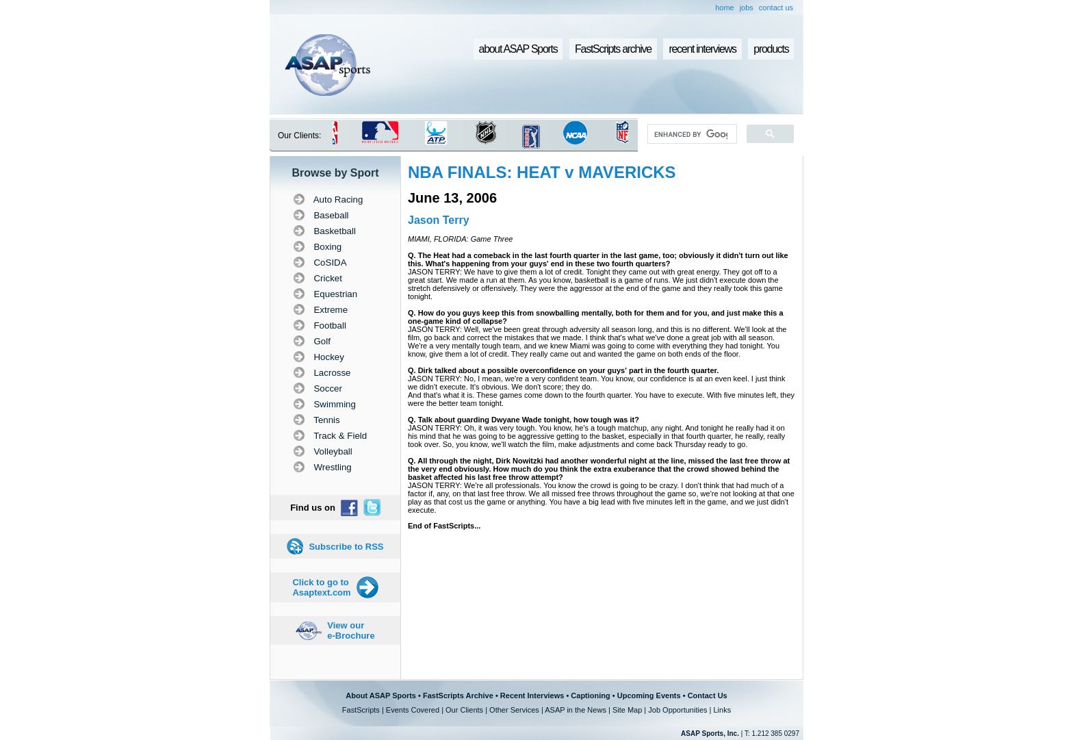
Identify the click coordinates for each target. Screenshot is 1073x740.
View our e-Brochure (350, 630)
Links (722, 710)
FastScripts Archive (458, 695)
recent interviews (702, 49)
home (724, 7)
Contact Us (707, 695)
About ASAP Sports (381, 695)
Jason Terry (438, 220)
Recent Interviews (532, 695)
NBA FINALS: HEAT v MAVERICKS (542, 172)
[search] (690, 134)
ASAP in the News (575, 710)
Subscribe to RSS (346, 546)
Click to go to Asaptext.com (321, 587)
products (770, 49)
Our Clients (464, 710)
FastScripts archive (613, 49)
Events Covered (412, 710)
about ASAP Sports (518, 49)
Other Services (514, 710)
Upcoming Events (649, 695)
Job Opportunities (677, 710)
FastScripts (361, 710)
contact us (776, 7)
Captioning (590, 695)
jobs (746, 7)
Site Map (627, 710)
